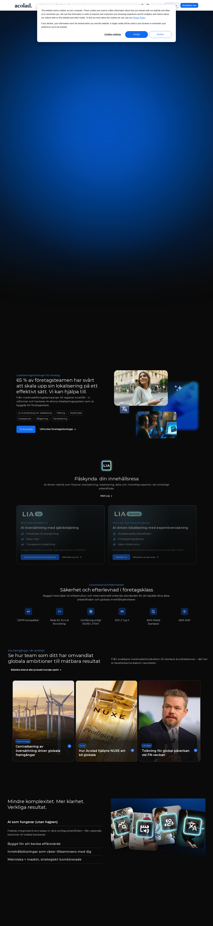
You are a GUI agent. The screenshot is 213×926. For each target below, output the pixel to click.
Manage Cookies (95, 911)
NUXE (82, 502)
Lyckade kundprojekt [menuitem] (75, 883)
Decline (160, 34)
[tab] (55, 579)
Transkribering (60, 175)
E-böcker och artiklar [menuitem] (74, 878)
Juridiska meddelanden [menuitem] (169, 872)
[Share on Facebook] (169, 911)
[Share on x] (177, 911)
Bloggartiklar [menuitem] (70, 889)
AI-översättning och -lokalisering (35, 169)
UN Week (147, 502)
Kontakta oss (189, 5)
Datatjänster (24, 175)
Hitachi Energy (23, 498)
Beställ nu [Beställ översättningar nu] (117, 67)
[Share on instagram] (183, 911)
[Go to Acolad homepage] (23, 5)
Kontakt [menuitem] (116, 878)
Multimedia (76, 169)
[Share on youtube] (197, 911)
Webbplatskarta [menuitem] (164, 883)
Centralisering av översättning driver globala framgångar (43, 507)
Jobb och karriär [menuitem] (23, 889)
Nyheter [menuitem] (19, 878)
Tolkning (61, 169)
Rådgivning (42, 175)
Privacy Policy (139, 18)
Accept (136, 34)
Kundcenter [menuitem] (118, 872)
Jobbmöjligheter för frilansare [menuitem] (31, 894)
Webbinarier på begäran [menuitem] (76, 872)
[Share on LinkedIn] (190, 911)
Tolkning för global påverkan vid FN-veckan (169, 509)
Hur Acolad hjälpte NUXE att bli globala (106, 509)
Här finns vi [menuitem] (20, 883)
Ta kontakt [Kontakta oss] (97, 67)
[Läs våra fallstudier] (36, 426)
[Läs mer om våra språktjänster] (58, 185)
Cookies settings (112, 34)
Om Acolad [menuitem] (20, 872)
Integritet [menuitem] (161, 878)
